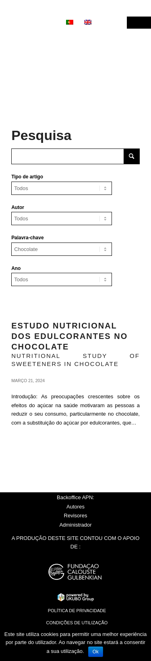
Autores (75, 507)
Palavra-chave (27, 238)
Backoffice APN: (75, 497)
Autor (17, 207)
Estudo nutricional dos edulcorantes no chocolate (69, 336)
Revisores (75, 515)
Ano (16, 268)
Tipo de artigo (27, 177)
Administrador (75, 525)
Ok (96, 652)
